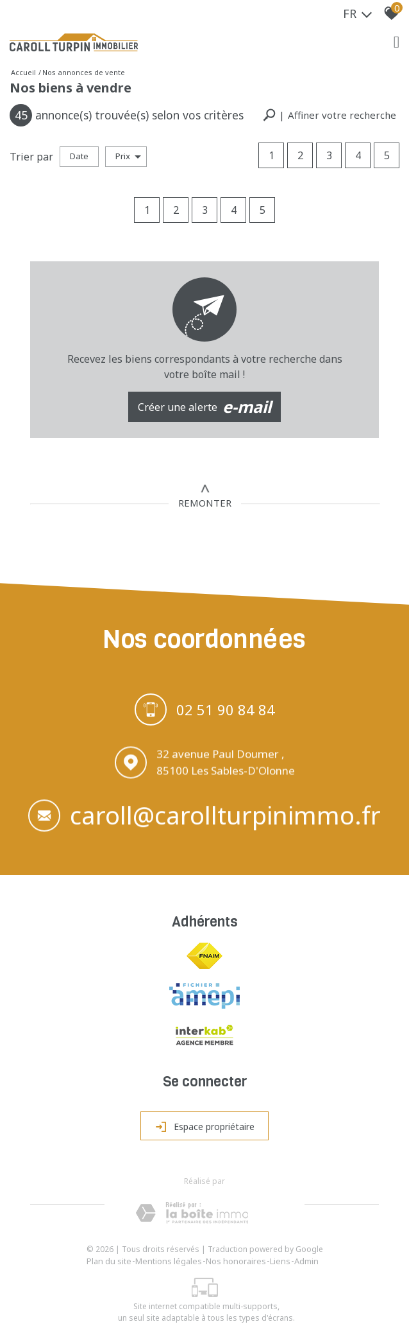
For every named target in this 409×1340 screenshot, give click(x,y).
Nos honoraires (236, 1261)
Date (79, 156)
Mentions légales (168, 1261)
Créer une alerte (204, 407)
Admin (306, 1261)
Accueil (23, 72)
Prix (128, 156)
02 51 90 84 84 (225, 710)
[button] (329, 115)
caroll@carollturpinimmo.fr (225, 818)
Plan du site (109, 1261)
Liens (280, 1261)
